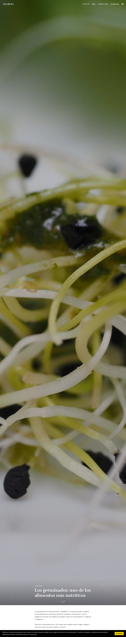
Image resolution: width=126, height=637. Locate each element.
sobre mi (86, 4)
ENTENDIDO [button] (119, 633)
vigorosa (8, 3)
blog (94, 4)
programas (115, 4)
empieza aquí (103, 4)
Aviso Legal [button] (33, 634)
